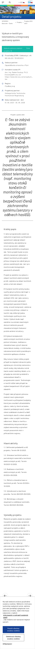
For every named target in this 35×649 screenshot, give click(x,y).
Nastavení (7, 644)
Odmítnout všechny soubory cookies (13, 637)
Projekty (19, 22)
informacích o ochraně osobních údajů (15, 616)
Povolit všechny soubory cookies (13, 629)
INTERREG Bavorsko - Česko (7, 22)
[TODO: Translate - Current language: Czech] (22, 2)
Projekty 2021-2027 (28, 22)
